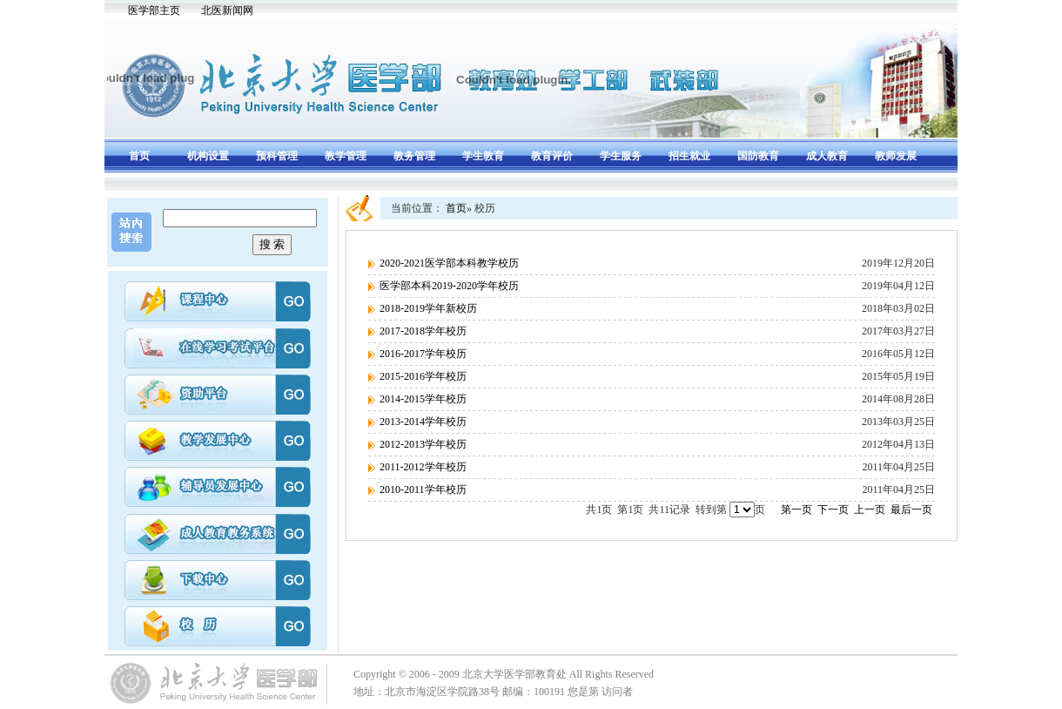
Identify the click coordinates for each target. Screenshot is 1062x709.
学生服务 (621, 156)
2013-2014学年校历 (423, 421)
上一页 (869, 509)
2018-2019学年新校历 (428, 308)
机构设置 (208, 156)
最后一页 (911, 509)
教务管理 (414, 156)
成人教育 (827, 156)
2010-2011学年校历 (423, 489)
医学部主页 (154, 10)
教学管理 (345, 156)
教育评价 (552, 156)
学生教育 (483, 156)
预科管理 (277, 156)
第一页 (796, 509)
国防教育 (758, 156)
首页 (139, 156)
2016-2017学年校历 (423, 354)
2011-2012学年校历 (423, 467)
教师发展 (896, 156)
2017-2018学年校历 (423, 331)
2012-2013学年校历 (423, 444)
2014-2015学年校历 (423, 399)
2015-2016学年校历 (423, 376)
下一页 (833, 509)
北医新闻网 (227, 10)
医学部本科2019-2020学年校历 (449, 286)
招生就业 (689, 156)
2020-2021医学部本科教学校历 (449, 263)
